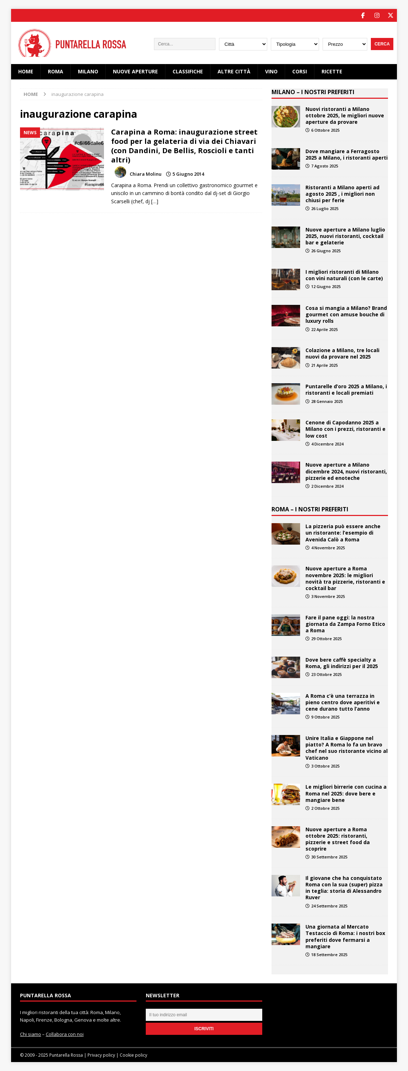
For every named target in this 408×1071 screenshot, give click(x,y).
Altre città (234, 71)
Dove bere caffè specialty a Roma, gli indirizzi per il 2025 (341, 662)
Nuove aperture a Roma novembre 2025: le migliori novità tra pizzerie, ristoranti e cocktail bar (345, 578)
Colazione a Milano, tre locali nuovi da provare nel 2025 (342, 353)
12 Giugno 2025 (325, 286)
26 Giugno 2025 (325, 250)
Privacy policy (101, 1055)
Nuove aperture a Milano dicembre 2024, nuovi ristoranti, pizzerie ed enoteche (346, 471)
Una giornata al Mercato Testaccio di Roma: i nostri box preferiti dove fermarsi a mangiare (345, 936)
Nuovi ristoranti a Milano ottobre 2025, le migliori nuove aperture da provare (344, 115)
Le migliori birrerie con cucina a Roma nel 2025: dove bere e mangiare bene (346, 793)
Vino (271, 71)
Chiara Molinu (145, 174)
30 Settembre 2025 (329, 857)
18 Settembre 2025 (329, 954)
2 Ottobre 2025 (325, 807)
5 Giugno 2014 (188, 174)
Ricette (332, 71)
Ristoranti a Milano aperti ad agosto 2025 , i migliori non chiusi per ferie (342, 193)
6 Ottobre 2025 (325, 129)
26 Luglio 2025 (324, 208)
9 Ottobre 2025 (325, 717)
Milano (88, 71)
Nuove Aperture (135, 71)
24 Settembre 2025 (329, 905)
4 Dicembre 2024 (327, 443)
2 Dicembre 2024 (327, 485)
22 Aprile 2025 (324, 329)
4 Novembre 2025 (328, 547)
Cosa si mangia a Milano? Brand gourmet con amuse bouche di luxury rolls (346, 314)
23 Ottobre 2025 (326, 674)
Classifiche (188, 71)
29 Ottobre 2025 (326, 638)
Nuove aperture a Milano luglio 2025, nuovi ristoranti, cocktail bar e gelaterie (345, 235)
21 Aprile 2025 (324, 364)
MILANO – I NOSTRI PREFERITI (313, 92)
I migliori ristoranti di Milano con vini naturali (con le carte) (344, 274)
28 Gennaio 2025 (327, 401)
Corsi (299, 71)
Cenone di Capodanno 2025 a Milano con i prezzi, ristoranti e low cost (345, 429)
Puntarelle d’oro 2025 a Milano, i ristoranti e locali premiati (346, 389)
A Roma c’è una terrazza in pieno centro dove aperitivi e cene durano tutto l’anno (342, 702)
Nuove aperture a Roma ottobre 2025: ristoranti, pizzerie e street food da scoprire (337, 839)
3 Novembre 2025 (328, 596)
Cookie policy (133, 1055)
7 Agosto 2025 (324, 165)
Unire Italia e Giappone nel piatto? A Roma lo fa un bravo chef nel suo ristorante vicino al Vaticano (346, 747)
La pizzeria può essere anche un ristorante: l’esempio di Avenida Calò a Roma (342, 532)
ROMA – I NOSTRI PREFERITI (310, 509)
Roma (55, 71)
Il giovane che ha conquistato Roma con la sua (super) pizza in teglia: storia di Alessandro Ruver (344, 887)
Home (25, 71)
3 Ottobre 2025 (325, 765)
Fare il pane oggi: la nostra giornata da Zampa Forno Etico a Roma (345, 623)
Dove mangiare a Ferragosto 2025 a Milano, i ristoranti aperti (346, 154)
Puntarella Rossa (66, 1055)
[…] (154, 201)
